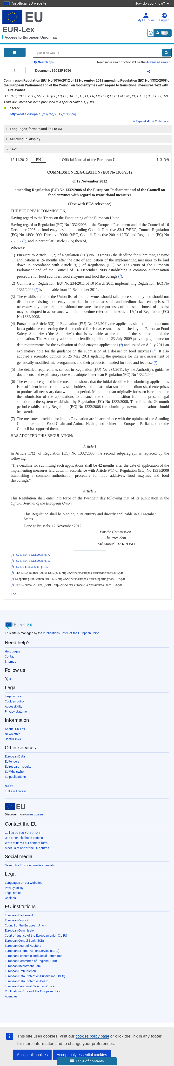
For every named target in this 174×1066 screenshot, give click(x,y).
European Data (15, 756)
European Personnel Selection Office (29, 986)
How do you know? (152, 3)
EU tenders (12, 761)
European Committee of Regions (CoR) (31, 961)
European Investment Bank (23, 966)
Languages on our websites (23, 882)
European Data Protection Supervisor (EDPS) (35, 976)
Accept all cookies (32, 1055)
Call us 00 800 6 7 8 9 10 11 (23, 833)
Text (11, 149)
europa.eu (36, 814)
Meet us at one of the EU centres (27, 848)
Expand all (141, 121)
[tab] (87, 129)
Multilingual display (22, 138)
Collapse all (161, 121)
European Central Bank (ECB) (24, 940)
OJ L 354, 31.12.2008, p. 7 (32, 555)
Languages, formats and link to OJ (33, 128)
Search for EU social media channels (30, 865)
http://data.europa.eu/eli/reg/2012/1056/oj (43, 114)
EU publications (15, 776)
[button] (87, 1061)
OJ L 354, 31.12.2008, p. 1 (32, 561)
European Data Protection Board (26, 981)
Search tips (44, 62)
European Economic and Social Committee (33, 956)
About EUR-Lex (15, 729)
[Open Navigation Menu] (15, 52)
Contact (10, 656)
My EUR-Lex (145, 17)
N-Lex (9, 786)
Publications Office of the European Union (71, 633)
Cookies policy (15, 701)
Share (151, 72)
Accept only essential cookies (82, 1055)
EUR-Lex (18, 29)
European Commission (20, 930)
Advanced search (158, 62)
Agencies (11, 996)
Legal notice (13, 696)
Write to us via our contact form (26, 843)
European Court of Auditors (23, 945)
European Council (16, 920)
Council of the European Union (25, 925)
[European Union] (15, 806)
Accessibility (13, 706)
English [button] (164, 17)
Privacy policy (14, 888)
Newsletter (12, 734)
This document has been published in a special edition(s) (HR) (49, 102)
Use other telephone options (24, 838)
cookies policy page (92, 1036)
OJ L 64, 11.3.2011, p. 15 (31, 566)
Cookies (10, 898)
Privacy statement (17, 711)
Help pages (12, 651)
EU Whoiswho (14, 771)
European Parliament (19, 915)
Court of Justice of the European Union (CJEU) (36, 935)
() (24, 241)
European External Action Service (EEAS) (32, 951)
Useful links (13, 739)
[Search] (166, 52)
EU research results (18, 766)
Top (14, 594)
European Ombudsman (20, 971)
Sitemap (10, 661)
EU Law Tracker (15, 791)
